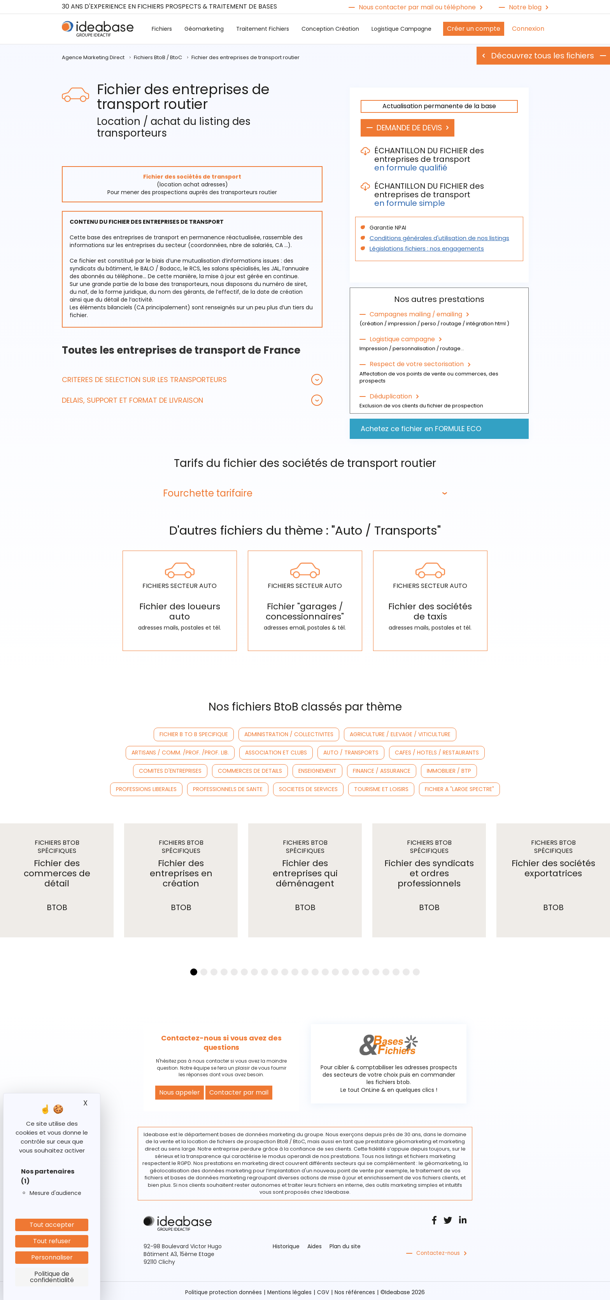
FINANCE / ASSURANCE (381, 768)
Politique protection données (222, 1289)
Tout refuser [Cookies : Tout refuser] (52, 1241)
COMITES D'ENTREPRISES (170, 768)
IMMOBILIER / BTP (449, 768)
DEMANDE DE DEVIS (414, 128)
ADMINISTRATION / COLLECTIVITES (288, 732)
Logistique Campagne (401, 29)
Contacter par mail (238, 1089)
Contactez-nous (439, 1250)
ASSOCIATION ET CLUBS (276, 750)
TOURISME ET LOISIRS (381, 787)
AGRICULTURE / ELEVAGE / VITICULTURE (400, 732)
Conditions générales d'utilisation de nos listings (434, 238)
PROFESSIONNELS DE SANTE (228, 787)
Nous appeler (179, 1089)
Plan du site (345, 1243)
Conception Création (330, 29)
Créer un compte (473, 28)
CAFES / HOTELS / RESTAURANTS (437, 750)
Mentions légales (290, 1289)
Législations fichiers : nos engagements (423, 249)
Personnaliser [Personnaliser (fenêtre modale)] (52, 1257)
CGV (324, 1289)
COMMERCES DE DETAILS (250, 768)
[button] (192, 379)
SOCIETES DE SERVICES (308, 787)
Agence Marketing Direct (93, 57)
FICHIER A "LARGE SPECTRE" (459, 787)
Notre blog (525, 7)
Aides (314, 1243)
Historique (286, 1243)
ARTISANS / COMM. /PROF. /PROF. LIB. (180, 750)
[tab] (192, 379)
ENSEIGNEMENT (317, 768)
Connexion (528, 28)
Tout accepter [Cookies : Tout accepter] (52, 1224)
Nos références (356, 1289)
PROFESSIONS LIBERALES (146, 787)
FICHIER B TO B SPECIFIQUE (194, 732)
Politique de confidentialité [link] (52, 1276)
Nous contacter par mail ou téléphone (417, 7)
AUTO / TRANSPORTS (351, 750)
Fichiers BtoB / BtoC (158, 57)
